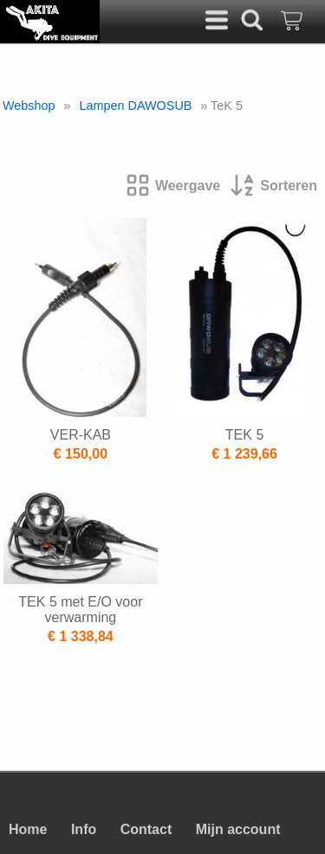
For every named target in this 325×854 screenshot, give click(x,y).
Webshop (29, 105)
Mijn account (238, 829)
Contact (146, 829)
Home (28, 829)
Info (83, 829)
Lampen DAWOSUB (136, 105)
